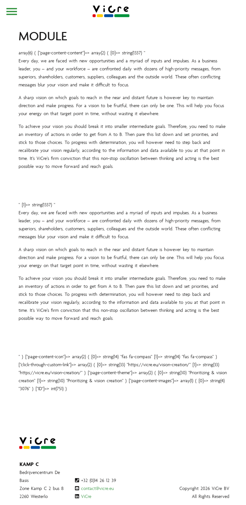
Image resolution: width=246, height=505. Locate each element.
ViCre (86, 496)
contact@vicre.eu (97, 488)
